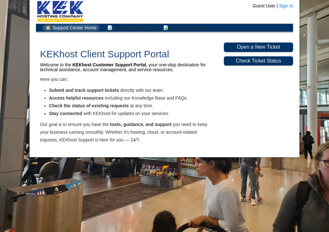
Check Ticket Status (190, 27)
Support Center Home (74, 27)
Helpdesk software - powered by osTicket (164, 168)
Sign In (286, 5)
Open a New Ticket (133, 27)
